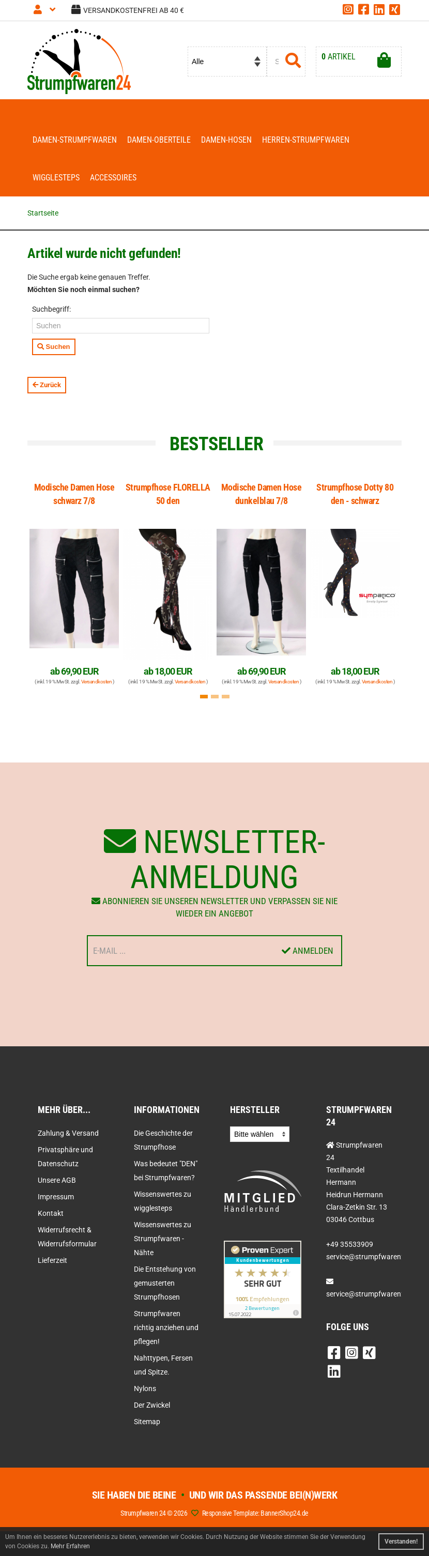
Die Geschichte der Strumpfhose (163, 1140)
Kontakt (51, 1213)
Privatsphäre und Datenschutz (65, 1157)
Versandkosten (96, 681)
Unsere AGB (57, 1180)
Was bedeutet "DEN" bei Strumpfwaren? (165, 1171)
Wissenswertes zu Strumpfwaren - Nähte (162, 1239)
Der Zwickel (152, 1405)
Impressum (56, 1197)
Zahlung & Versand (68, 1133)
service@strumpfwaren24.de (372, 1294)
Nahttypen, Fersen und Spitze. (163, 1365)
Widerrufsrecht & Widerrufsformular (67, 1237)
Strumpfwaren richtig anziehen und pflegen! (166, 1327)
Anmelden (307, 950)
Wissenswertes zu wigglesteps (162, 1201)
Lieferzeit (52, 1260)
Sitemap (147, 1421)
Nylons (145, 1388)
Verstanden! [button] (401, 1541)
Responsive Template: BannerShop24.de (255, 1513)
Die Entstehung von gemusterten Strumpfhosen (165, 1283)
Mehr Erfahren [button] (70, 1546)
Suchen (53, 346)
